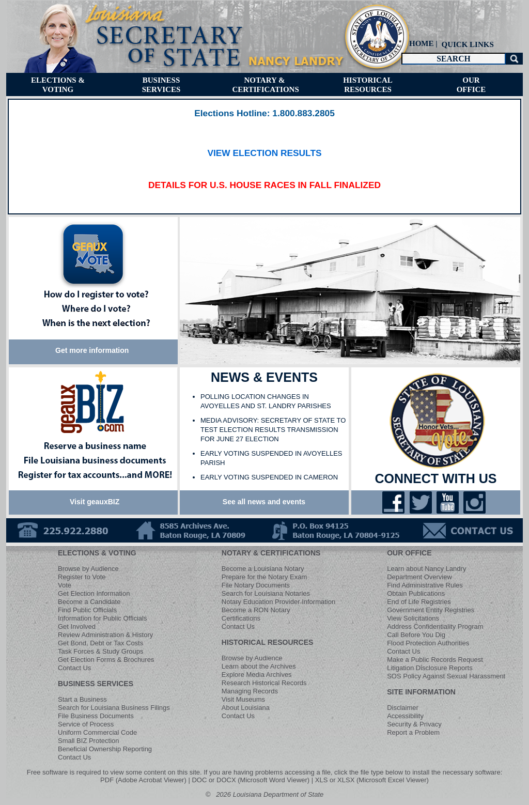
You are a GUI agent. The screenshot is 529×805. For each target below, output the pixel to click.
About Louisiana (246, 707)
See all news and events (264, 502)
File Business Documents (96, 716)
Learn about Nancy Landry (426, 568)
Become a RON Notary (256, 610)
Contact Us (74, 668)
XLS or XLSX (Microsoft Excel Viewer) (372, 780)
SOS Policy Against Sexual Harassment (446, 676)
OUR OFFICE (409, 553)
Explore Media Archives (257, 674)
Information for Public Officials (102, 618)
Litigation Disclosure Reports (429, 668)
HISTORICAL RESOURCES (268, 642)
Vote (64, 585)
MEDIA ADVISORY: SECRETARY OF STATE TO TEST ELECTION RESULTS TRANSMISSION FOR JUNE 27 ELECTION (273, 429)
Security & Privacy (414, 724)
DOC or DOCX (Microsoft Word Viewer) (250, 780)
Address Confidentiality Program (435, 626)
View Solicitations (413, 618)
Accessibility (405, 716)
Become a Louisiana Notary (263, 568)
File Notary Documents (256, 585)
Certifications (241, 618)
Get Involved (77, 626)
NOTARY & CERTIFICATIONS (271, 553)
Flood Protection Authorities (428, 643)
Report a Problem (413, 732)
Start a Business (82, 699)
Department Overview (419, 577)
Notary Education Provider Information (278, 602)
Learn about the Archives (259, 666)
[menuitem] (466, 44)
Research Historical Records (264, 683)
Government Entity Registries (430, 610)
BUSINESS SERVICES (95, 683)
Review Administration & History (105, 635)
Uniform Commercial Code (97, 732)
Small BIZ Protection (88, 741)
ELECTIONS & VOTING (97, 553)
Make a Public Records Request (435, 659)
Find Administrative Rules (425, 585)
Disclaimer (402, 707)
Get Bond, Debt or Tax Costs (100, 643)
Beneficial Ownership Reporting (105, 749)
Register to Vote (82, 577)
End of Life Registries (419, 602)
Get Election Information (94, 593)
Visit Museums (243, 699)
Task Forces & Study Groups (100, 651)
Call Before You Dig (416, 635)
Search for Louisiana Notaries (266, 593)
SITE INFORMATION (421, 692)
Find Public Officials (87, 610)
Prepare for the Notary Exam (264, 577)
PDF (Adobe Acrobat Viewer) (143, 780)
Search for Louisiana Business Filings (114, 707)
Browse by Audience (88, 568)
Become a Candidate (89, 602)
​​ (264, 114)
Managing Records (250, 691)
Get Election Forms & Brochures (106, 659)
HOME (421, 43)
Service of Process (86, 724)
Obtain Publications (416, 593)
